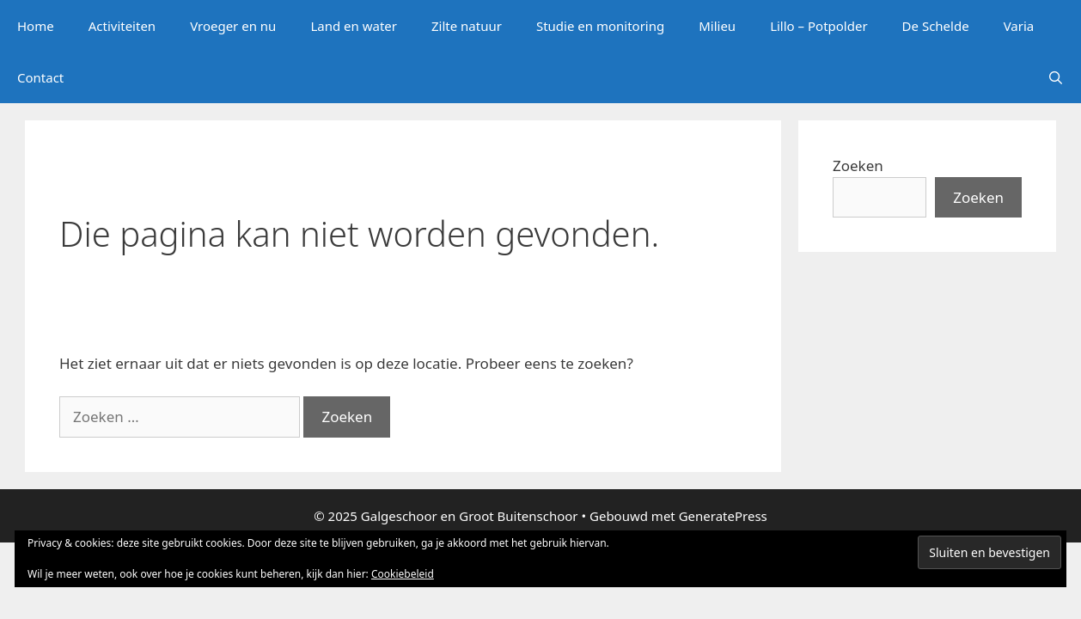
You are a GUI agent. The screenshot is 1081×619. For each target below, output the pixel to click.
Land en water (353, 25)
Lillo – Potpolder (818, 25)
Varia (1019, 25)
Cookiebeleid (402, 574)
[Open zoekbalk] (1055, 77)
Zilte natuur (466, 25)
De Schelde (935, 25)
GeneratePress (723, 515)
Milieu (717, 25)
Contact (40, 77)
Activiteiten (122, 25)
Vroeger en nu (233, 25)
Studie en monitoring (600, 25)
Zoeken (858, 165)
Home (35, 25)
